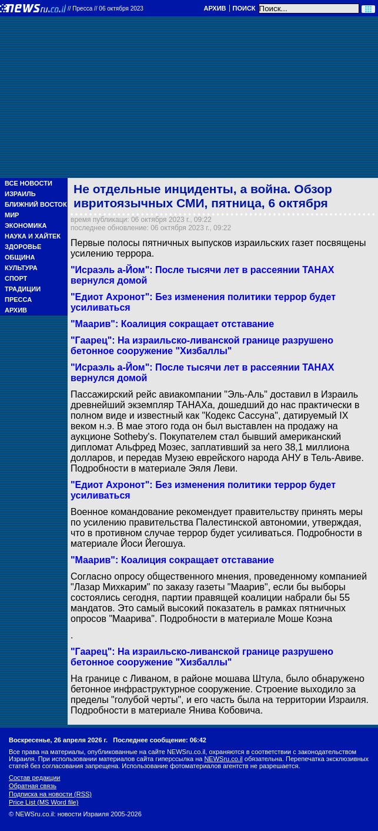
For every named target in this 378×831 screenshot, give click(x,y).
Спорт (16, 278)
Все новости (28, 183)
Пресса (18, 299)
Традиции (23, 288)
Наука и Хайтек (33, 236)
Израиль (20, 193)
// (105, 8)
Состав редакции (34, 777)
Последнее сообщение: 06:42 (159, 739)
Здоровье (23, 246)
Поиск (244, 8)
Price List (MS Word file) (43, 802)
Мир (12, 214)
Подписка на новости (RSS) (50, 794)
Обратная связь (32, 785)
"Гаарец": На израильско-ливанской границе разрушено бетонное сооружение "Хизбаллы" (202, 657)
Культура (21, 267)
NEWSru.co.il (223, 758)
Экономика (25, 225)
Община (20, 257)
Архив (214, 8)
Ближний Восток (36, 204)
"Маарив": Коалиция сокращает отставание (172, 560)
